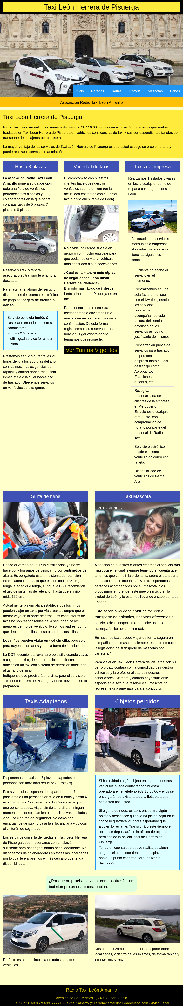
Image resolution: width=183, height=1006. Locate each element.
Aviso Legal (160, 1003)
